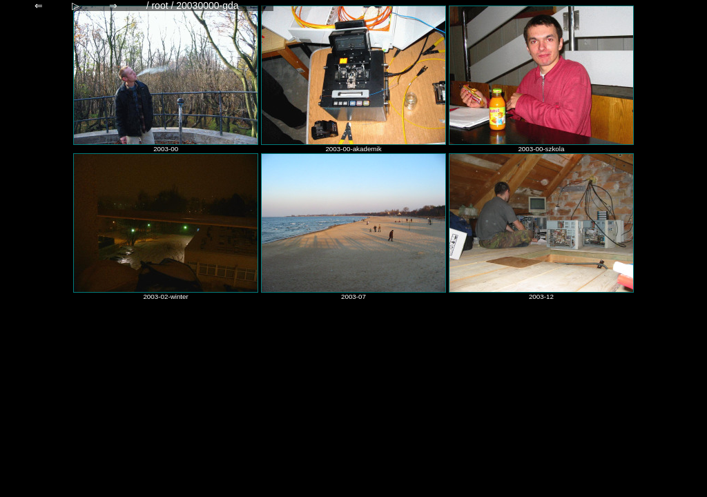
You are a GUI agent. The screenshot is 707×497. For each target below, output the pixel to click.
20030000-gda (207, 5)
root (159, 5)
